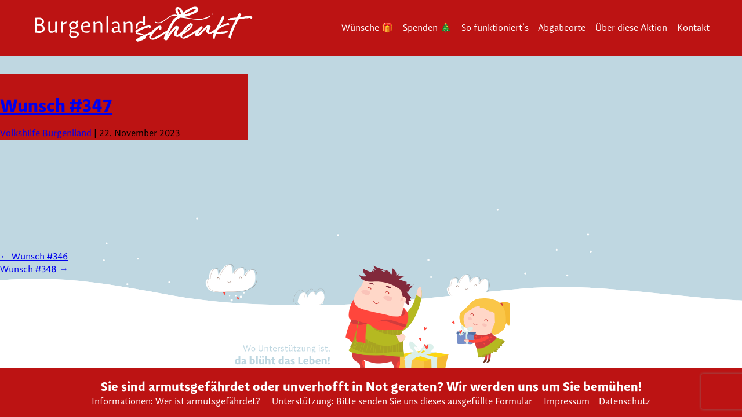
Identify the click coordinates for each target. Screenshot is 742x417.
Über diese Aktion (631, 27)
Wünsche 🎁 (367, 27)
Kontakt (693, 27)
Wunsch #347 (56, 105)
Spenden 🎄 (427, 27)
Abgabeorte (561, 27)
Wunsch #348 (34, 269)
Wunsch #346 (34, 256)
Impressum (567, 401)
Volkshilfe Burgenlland (46, 132)
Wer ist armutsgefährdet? (207, 401)
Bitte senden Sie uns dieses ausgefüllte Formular (434, 401)
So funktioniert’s (495, 27)
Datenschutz (624, 401)
